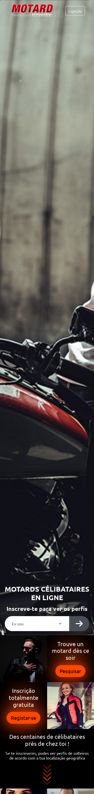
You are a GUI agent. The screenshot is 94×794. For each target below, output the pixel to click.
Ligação (75, 10)
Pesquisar (70, 671)
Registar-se (23, 718)
